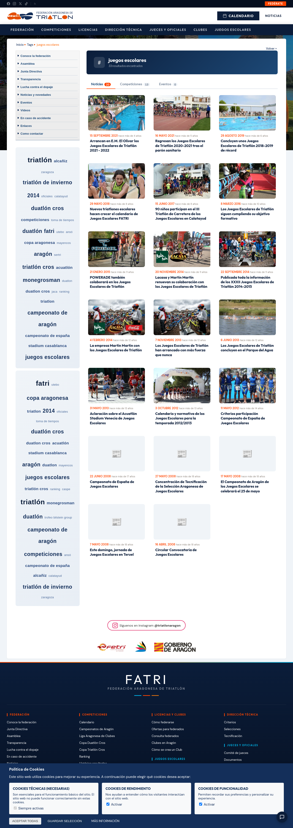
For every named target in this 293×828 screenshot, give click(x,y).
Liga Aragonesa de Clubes (97, 736)
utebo (60, 232)
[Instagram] (14, 3)
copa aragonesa (39, 242)
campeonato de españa (47, 336)
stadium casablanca (47, 346)
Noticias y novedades (36, 94)
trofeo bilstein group (58, 517)
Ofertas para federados (168, 729)
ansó (69, 232)
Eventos (26, 102)
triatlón (40, 160)
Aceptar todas (25, 821)
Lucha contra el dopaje (37, 87)
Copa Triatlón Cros (92, 750)
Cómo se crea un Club (167, 750)
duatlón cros (47, 208)
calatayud (61, 196)
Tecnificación (233, 736)
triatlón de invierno (47, 182)
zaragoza (47, 172)
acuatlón (64, 267)
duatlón (32, 231)
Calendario (238, 16)
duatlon (67, 281)
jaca (54, 291)
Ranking (84, 757)
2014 (33, 195)
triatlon (47, 301)
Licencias (88, 30)
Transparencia (31, 79)
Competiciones (56, 30)
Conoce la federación (36, 56)
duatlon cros (38, 291)
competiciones (35, 220)
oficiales (46, 196)
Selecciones (232, 729)
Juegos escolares (233, 30)
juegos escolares (47, 357)
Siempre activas (29, 808)
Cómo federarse (163, 722)
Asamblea (28, 63)
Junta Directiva (31, 71)
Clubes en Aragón (164, 743)
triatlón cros (38, 267)
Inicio (20, 45)
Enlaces (26, 126)
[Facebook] (8, 3)
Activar (114, 804)
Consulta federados (165, 736)
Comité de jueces (236, 753)
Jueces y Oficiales (167, 30)
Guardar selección (65, 821)
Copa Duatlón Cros (92, 743)
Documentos (233, 760)
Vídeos (25, 110)
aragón (43, 254)
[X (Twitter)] (20, 3)
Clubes (200, 30)
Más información (105, 821)
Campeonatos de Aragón (96, 729)
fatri (49, 231)
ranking (64, 291)
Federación (22, 30)
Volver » (271, 49)
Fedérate (275, 3)
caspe (66, 489)
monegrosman (41, 280)
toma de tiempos (62, 220)
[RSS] (35, 3)
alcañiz (60, 161)
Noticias (273, 16)
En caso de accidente (36, 118)
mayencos (64, 243)
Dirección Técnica (123, 30)
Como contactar (32, 133)
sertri (57, 254)
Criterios (230, 722)
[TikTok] (26, 3)
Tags (30, 45)
